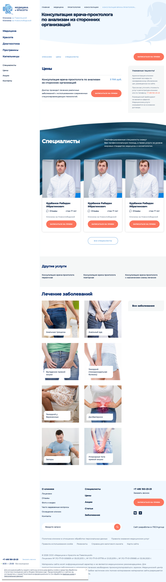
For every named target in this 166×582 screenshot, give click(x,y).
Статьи (89, 508)
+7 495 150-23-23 (10, 559)
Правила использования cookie (57, 544)
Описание (47, 57)
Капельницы (11, 56)
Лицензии (47, 493)
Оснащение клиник (51, 512)
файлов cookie (68, 574)
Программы (10, 50)
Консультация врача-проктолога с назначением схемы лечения (141, 276)
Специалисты (9, 65)
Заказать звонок (29, 559)
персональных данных (13, 576)
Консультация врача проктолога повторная (99, 276)
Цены (5, 70)
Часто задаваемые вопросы (55, 507)
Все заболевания (143, 306)
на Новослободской (21, 20)
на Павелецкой (19, 18)
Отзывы (45, 498)
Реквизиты (82, 544)
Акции (6, 76)
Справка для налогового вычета (107, 544)
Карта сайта (133, 544)
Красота (8, 37)
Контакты (7, 81)
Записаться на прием (149, 57)
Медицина (9, 31)
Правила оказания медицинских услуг (130, 539)
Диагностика (11, 44)
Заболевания (92, 515)
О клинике (48, 489)
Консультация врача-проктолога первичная (58, 276)
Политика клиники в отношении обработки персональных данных (74, 539)
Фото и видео (48, 502)
